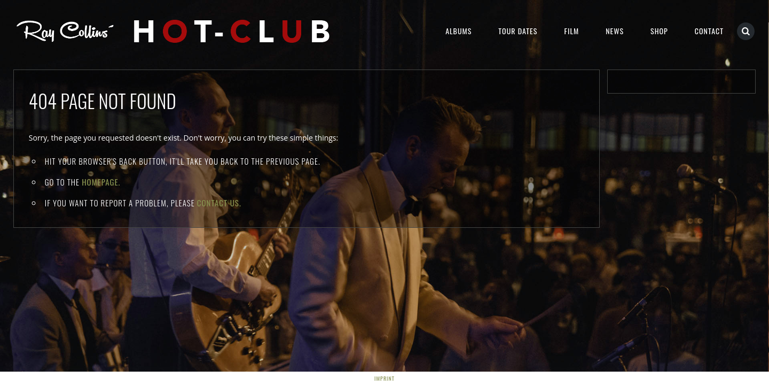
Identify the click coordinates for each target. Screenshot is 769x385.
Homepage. (101, 182)
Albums (458, 30)
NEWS (615, 30)
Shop (659, 30)
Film (571, 30)
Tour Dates (517, 30)
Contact (709, 30)
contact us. (219, 203)
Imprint (384, 378)
